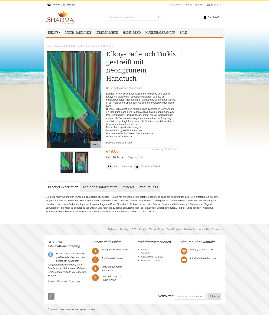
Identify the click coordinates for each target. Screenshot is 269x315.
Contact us (218, 229)
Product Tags (148, 187)
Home (49, 46)
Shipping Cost (135, 157)
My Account (175, 4)
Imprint (143, 229)
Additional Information (100, 187)
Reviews (128, 187)
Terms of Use (156, 229)
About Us (204, 229)
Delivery (112, 229)
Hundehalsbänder (150, 260)
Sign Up (199, 4)
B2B (134, 229)
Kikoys (144, 249)
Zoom (96, 144)
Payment (124, 229)
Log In (188, 4)
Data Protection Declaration (181, 229)
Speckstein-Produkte (152, 257)
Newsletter (165, 296)
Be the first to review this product (124, 88)
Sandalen (146, 253)
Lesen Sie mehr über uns (64, 281)
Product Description (63, 187)
